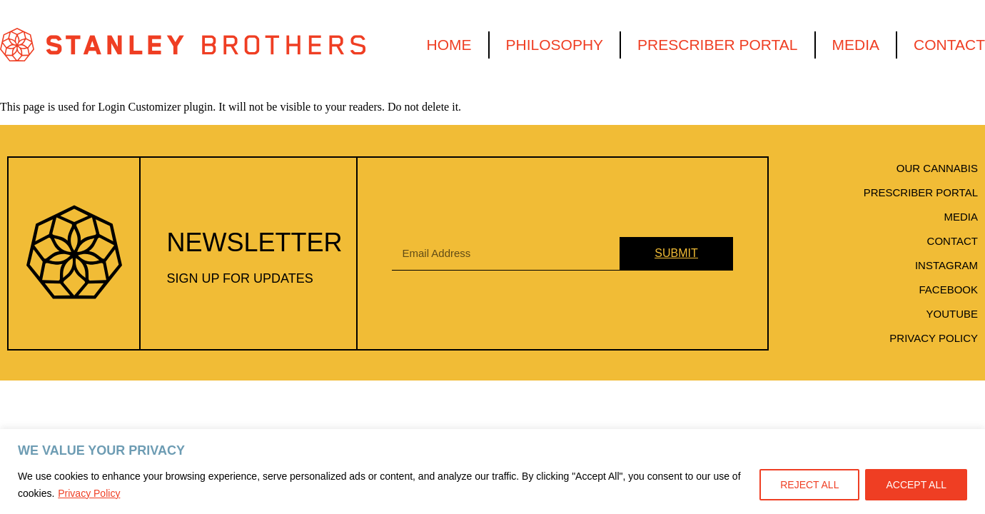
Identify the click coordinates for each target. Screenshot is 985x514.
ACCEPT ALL (916, 484)
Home (449, 44)
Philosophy (555, 44)
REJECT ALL (809, 484)
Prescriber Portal (717, 44)
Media (856, 44)
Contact (949, 44)
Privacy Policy (89, 493)
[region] (492, 471)
